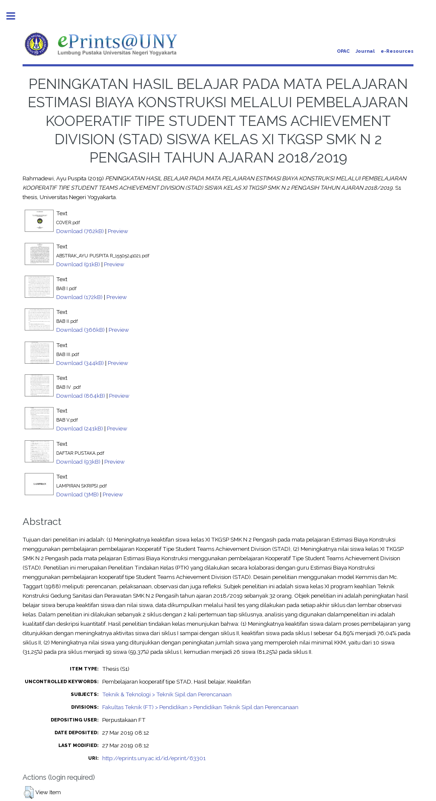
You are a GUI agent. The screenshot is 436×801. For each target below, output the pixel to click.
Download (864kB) (80, 395)
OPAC (343, 51)
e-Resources (397, 51)
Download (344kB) (80, 362)
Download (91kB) (78, 264)
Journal (365, 51)
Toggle (15, 16)
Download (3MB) (77, 494)
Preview (118, 231)
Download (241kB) (79, 428)
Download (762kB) (80, 231)
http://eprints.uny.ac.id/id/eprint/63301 (154, 758)
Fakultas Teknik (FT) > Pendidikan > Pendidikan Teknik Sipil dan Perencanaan (200, 707)
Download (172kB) (79, 297)
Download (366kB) (80, 329)
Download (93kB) (78, 461)
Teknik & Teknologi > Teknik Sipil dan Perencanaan (167, 694)
